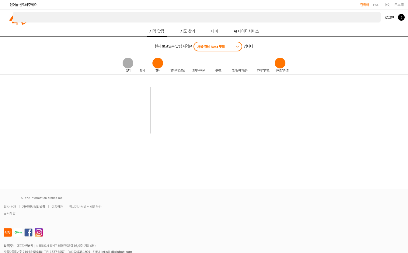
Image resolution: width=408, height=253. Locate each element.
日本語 (399, 4)
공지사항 (9, 213)
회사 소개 (10, 206)
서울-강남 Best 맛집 (211, 46)
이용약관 (57, 206)
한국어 (364, 4)
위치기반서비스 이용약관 (85, 206)
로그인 (389, 17)
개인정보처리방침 (33, 206)
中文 (387, 4)
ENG (376, 4)
